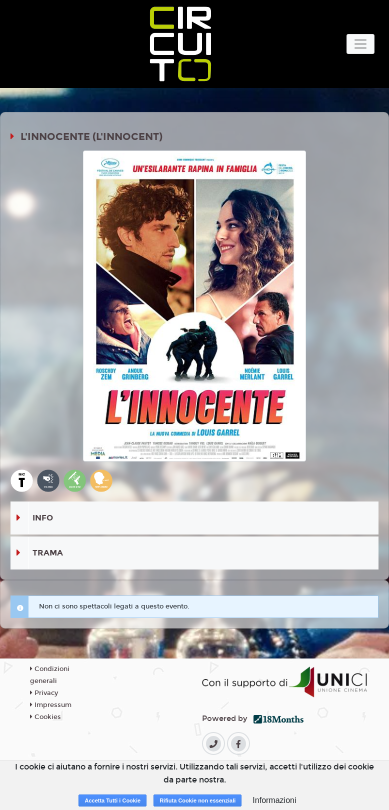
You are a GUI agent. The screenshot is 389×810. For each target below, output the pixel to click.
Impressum (51, 705)
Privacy (44, 693)
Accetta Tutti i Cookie (112, 801)
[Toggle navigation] (360, 44)
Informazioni (274, 800)
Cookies (45, 717)
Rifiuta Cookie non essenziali (198, 801)
